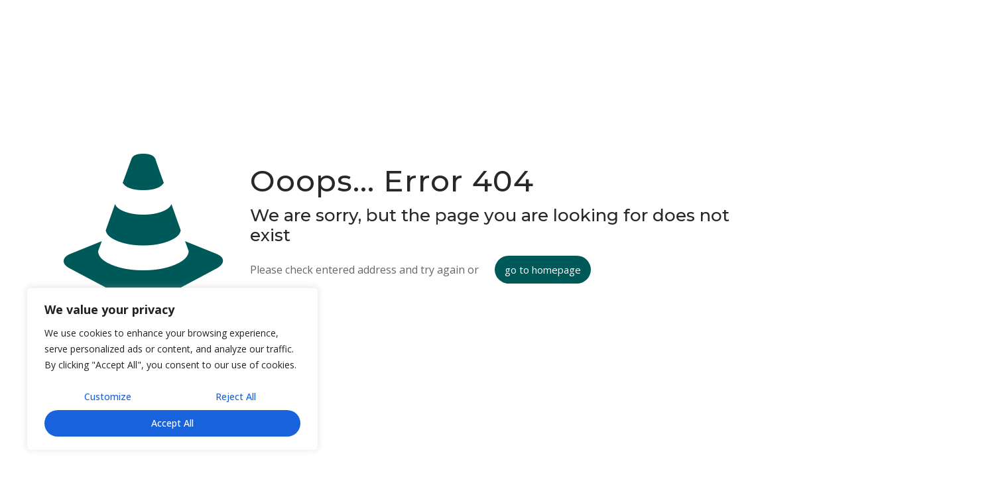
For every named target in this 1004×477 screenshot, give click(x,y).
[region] (172, 369)
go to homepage (543, 269)
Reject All (236, 396)
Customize (107, 396)
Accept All (172, 423)
